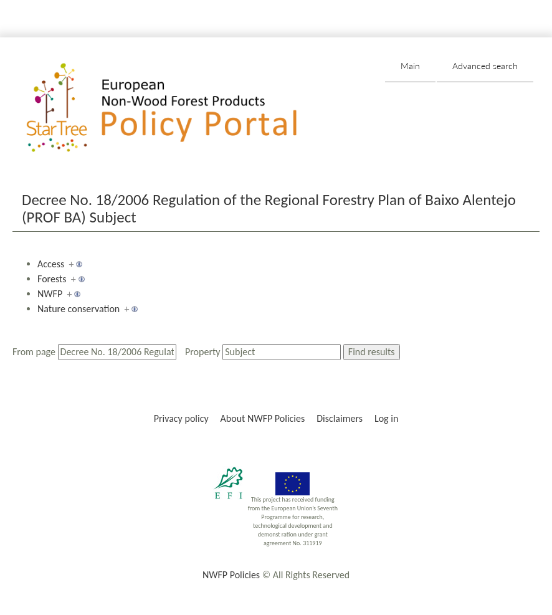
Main (410, 65)
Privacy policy (181, 418)
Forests (52, 279)
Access (50, 264)
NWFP (49, 294)
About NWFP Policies (263, 418)
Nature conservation (78, 309)
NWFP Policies (231, 575)
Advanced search (485, 65)
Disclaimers (339, 418)
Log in (386, 418)
